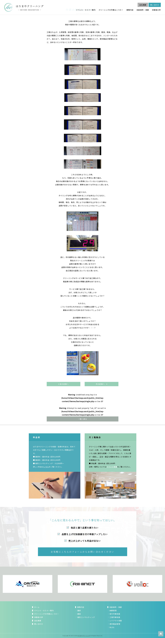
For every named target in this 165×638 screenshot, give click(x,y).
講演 (79, 614)
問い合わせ (154, 5)
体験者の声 (156, 10)
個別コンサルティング (86, 617)
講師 (79, 610)
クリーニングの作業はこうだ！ (111, 10)
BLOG (112, 627)
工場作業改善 (115, 617)
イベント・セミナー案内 (86, 10)
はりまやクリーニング (83, 635)
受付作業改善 (115, 614)
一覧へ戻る (82, 419)
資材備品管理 (115, 624)
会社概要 (142, 5)
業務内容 (129, 10)
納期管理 (113, 610)
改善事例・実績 (143, 10)
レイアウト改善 (116, 620)
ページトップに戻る (160, 633)
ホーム (36, 607)
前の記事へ (63, 384)
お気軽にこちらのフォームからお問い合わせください (82, 551)
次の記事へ (101, 384)
